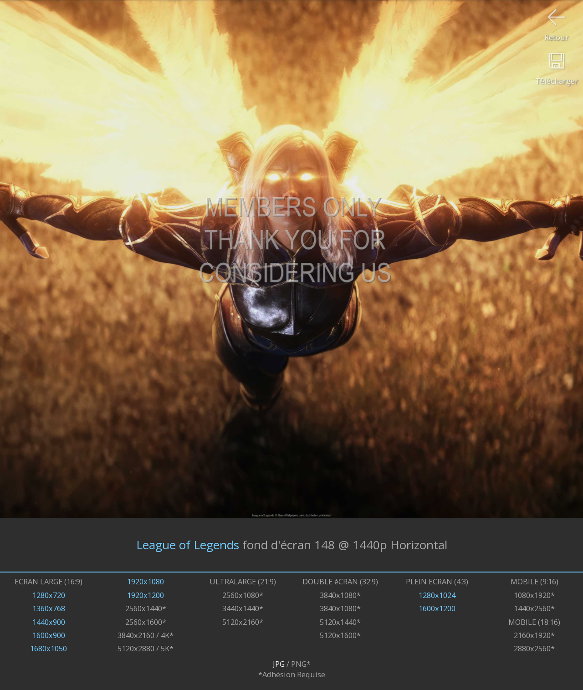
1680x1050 (48, 648)
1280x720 (48, 595)
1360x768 (48, 608)
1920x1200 (145, 595)
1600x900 (48, 635)
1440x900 (48, 622)
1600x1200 (437, 608)
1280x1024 (437, 595)
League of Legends (187, 545)
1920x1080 (145, 581)
